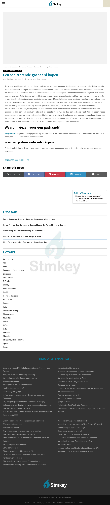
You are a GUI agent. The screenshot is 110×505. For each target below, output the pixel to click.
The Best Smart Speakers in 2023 (16, 408)
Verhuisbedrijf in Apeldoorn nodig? (71, 428)
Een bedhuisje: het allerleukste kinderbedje (74, 375)
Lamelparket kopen (10, 448)
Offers (5, 325)
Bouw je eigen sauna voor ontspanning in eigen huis (23, 421)
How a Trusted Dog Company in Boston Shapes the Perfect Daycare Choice (34, 225)
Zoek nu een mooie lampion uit (70, 431)
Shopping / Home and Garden (12, 70)
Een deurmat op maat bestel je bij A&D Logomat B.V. (78, 448)
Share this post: (84, 201)
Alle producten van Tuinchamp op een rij (19, 375)
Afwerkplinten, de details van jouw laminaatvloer (22, 431)
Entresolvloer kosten (11, 428)
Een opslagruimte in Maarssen (15, 444)
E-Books (6, 281)
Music (5, 322)
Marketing (7, 318)
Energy (6, 285)
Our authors (50, 502)
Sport (5, 343)
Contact (80, 502)
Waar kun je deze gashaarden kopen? (91, 198)
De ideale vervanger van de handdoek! (73, 421)
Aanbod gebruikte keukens (68, 368)
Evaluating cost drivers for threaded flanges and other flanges (29, 219)
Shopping (7, 336)
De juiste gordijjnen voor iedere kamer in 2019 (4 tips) (24, 402)
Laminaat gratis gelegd (12, 392)
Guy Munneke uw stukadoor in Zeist (72, 378)
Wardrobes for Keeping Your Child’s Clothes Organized (24, 465)
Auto (5, 267)
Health (5, 292)
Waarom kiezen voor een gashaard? (88, 196)
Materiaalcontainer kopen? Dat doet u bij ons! (75, 451)
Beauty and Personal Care (13, 270)
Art (4, 263)
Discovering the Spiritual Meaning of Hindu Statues (24, 231)
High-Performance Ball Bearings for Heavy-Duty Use (25, 242)
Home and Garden (10, 296)
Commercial (8, 278)
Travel (5, 347)
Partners (60, 502)
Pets (5, 329)
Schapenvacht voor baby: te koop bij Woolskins (76, 371)
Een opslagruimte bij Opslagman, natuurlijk (20, 378)
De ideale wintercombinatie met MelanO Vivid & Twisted (80, 424)
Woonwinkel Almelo (11, 381)
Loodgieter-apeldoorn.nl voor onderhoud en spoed (77, 438)
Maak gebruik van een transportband (17, 385)
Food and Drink (9, 289)
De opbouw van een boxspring (69, 398)
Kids (5, 307)
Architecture (8, 259)
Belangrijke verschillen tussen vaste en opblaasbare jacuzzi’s (27, 405)
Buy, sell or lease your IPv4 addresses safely (75, 441)
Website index (70, 502)
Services (6, 333)
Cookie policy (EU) (38, 502)
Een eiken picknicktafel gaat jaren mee (73, 382)
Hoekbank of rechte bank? (13, 388)
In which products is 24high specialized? (73, 434)
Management (8, 314)
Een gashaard (10, 133)
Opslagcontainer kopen (67, 385)
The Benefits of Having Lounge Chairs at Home (21, 461)
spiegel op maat (64, 402)
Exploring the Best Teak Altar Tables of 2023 (75, 405)
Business (7, 274)
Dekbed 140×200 (64, 445)
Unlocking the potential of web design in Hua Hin (23, 236)
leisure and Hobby (10, 311)
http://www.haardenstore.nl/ (17, 160)
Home (27, 502)
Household (7, 300)
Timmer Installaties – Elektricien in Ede (18, 451)
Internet (6, 303)
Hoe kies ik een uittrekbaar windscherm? (19, 434)
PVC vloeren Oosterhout (12, 424)
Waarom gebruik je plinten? (68, 395)
